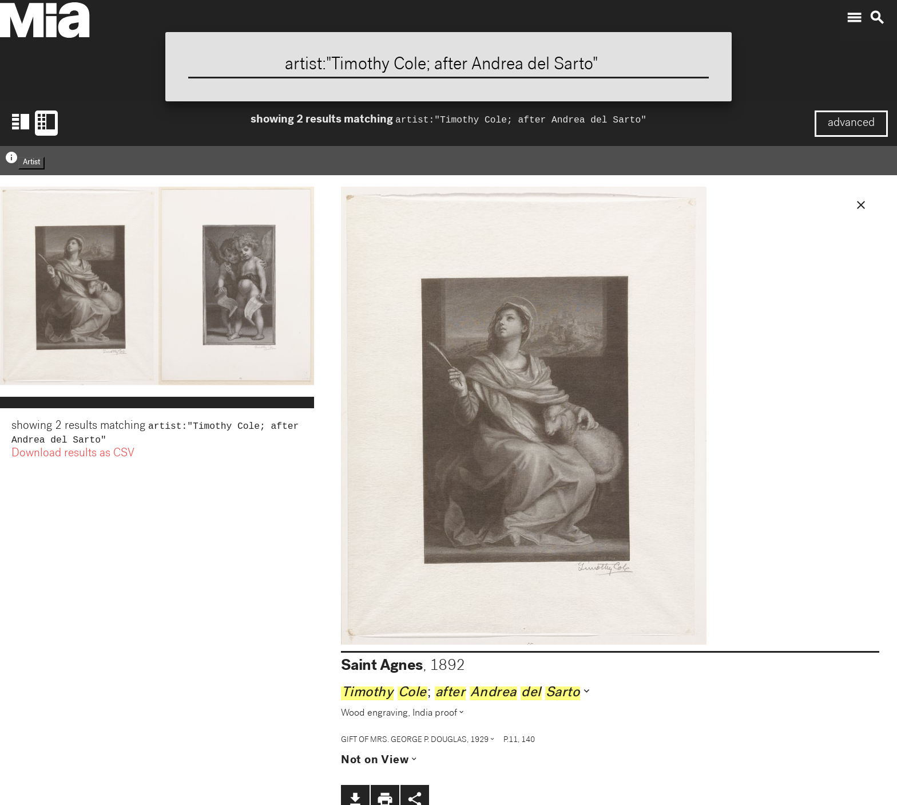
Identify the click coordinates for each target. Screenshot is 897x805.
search (877, 17)
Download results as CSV (72, 456)
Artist (31, 163)
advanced (851, 123)
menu (854, 17)
